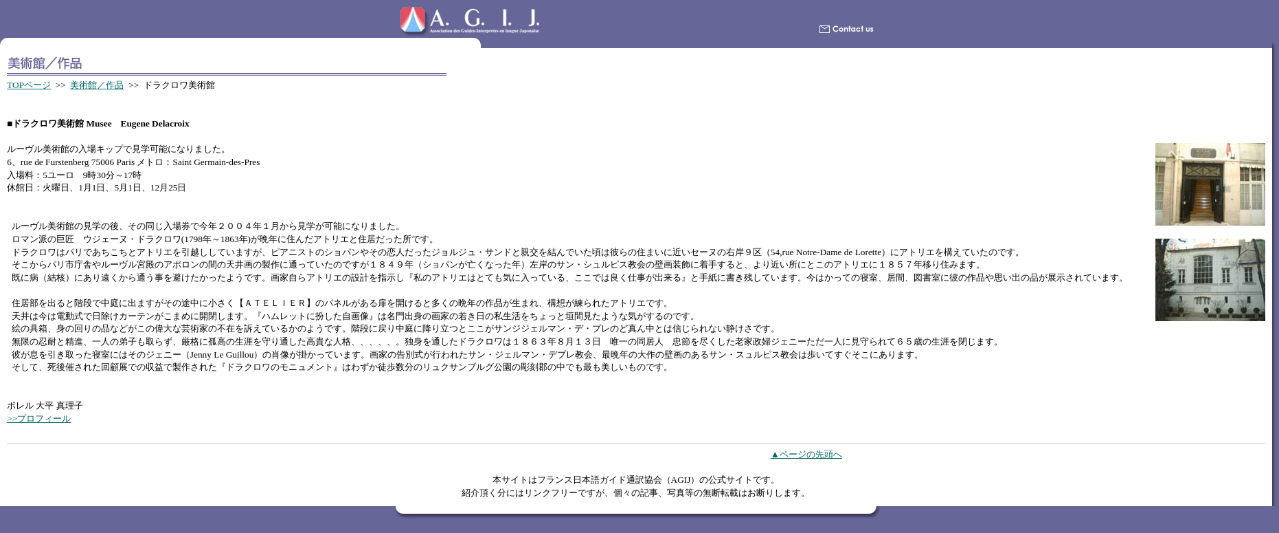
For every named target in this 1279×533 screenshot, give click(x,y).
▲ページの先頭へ (806, 454)
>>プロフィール (39, 418)
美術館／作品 (97, 85)
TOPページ (29, 85)
